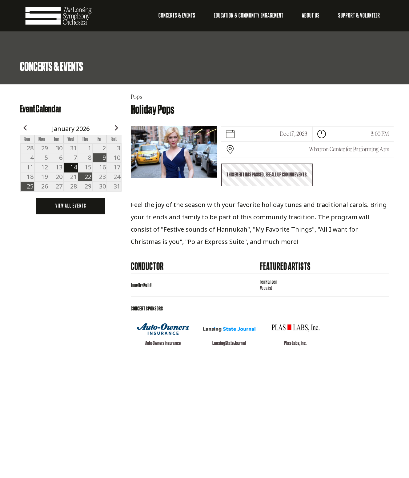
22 (88, 176)
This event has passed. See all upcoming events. (267, 175)
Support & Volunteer (359, 15)
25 (30, 186)
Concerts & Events (176, 15)
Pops (136, 97)
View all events (70, 206)
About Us (311, 15)
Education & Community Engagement (248, 15)
